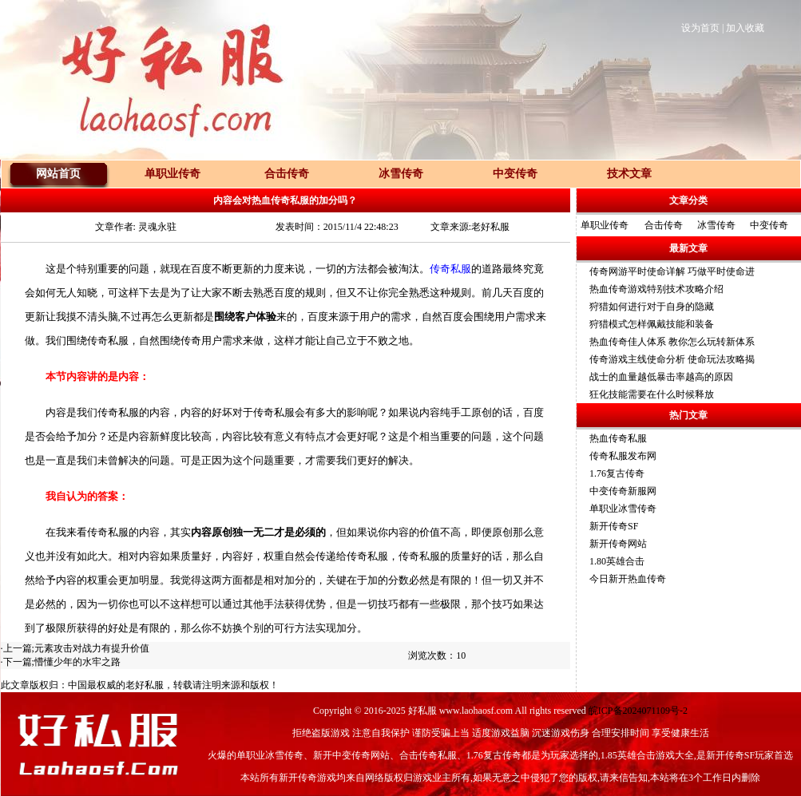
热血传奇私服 (618, 438)
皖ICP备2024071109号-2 (638, 710)
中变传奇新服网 (622, 491)
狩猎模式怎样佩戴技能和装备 (651, 324)
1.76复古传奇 (616, 473)
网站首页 (58, 174)
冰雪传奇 (716, 225)
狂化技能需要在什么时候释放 (651, 394)
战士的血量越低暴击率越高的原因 (661, 376)
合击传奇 (663, 225)
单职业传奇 (605, 225)
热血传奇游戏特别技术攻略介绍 (656, 289)
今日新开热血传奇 (627, 578)
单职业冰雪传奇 (622, 508)
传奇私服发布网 (622, 455)
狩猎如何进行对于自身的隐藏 (651, 306)
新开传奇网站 (618, 543)
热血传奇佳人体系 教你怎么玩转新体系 (672, 341)
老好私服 (144, 685)
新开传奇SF (613, 526)
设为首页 (700, 28)
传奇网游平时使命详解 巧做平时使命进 (672, 271)
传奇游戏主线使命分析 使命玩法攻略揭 (672, 359)
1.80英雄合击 (616, 561)
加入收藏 (745, 28)
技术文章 (629, 174)
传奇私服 (450, 269)
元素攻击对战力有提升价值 (91, 648)
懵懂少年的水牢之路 (77, 661)
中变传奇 (769, 225)
